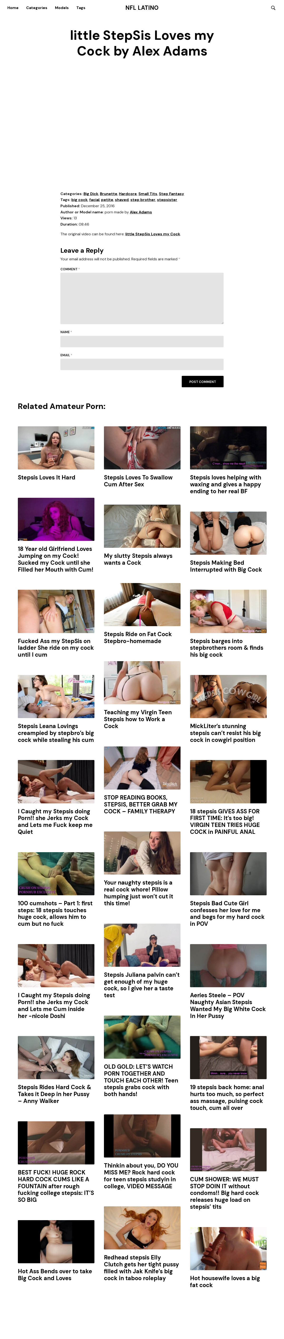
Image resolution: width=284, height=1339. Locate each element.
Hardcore (128, 193)
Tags (80, 7)
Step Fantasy (171, 193)
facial (94, 200)
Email (66, 355)
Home (13, 7)
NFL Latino (141, 8)
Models (62, 7)
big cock (79, 200)
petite (107, 200)
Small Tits (147, 193)
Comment (70, 269)
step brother (142, 200)
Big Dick (90, 193)
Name (66, 333)
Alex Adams (141, 212)
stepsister (167, 200)
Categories (36, 7)
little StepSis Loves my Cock (152, 234)
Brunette (108, 193)
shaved (122, 200)
